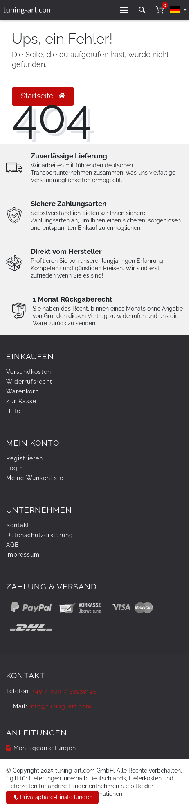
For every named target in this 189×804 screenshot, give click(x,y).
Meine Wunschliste (34, 478)
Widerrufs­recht (29, 381)
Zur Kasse (21, 401)
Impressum (23, 554)
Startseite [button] (43, 96)
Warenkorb (22, 391)
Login (14, 468)
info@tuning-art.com (60, 706)
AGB (12, 545)
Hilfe (13, 411)
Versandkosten (28, 372)
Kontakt (17, 525)
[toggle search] (142, 10)
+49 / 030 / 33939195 (64, 691)
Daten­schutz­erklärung (39, 535)
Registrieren (24, 458)
